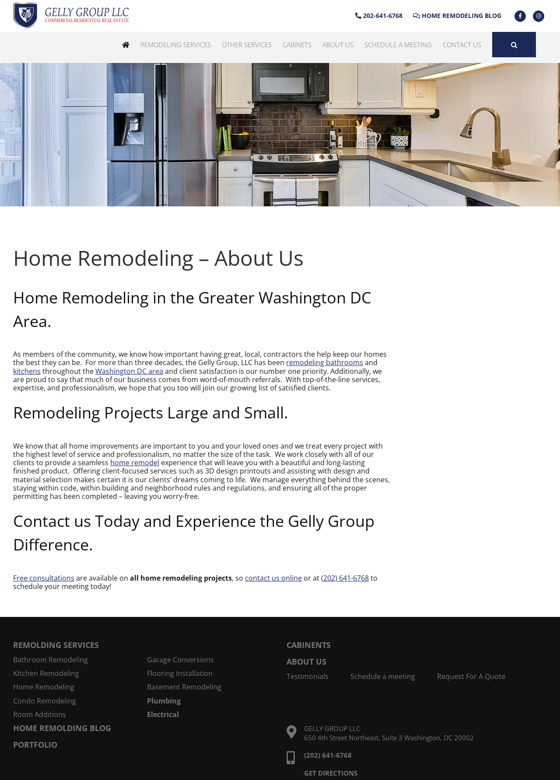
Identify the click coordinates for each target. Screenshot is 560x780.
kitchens (27, 371)
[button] (514, 44)
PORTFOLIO (35, 744)
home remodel (134, 462)
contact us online (273, 578)
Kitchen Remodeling (46, 673)
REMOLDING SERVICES (56, 645)
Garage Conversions (180, 660)
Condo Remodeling (44, 701)
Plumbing (164, 701)
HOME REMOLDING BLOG (62, 728)
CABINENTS (309, 645)
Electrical (163, 714)
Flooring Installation (180, 673)
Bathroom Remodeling (50, 660)
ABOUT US (306, 661)
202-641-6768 (378, 15)
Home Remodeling (43, 687)
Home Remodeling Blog (457, 15)
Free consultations (43, 578)
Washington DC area (129, 371)
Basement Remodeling (184, 687)
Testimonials (308, 676)
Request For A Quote (471, 676)
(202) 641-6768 (345, 578)
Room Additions (39, 714)
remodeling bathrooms (324, 362)
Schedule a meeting (382, 676)
